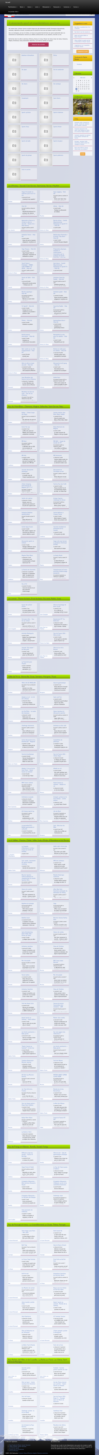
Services (76, 7)
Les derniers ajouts (14, 1448)
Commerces (67, 7)
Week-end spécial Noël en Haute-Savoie (81, 36)
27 (86, 89)
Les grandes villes (13, 11)
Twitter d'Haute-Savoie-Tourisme (17, 1446)
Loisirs (37, 7)
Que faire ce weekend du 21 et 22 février (82, 27)
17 (80, 87)
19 (84, 87)
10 (80, 84)
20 (86, 87)
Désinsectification (13, 1450)
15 (76, 87)
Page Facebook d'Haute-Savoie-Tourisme (19, 1445)
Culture (29, 7)
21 (88, 87)
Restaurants (57, 7)
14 (88, 84)
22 (76, 89)
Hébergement (47, 7)
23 (78, 89)
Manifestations (12, 7)
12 (84, 84)
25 (82, 89)
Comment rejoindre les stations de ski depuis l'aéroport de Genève (82, 136)
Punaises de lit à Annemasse (16, 1449)
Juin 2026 (82, 77)
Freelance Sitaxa (23, 1453)
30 (78, 91)
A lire (82, 154)
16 (78, 87)
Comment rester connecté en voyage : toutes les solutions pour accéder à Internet (82, 124)
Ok (91, 14)
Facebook (79, 64)
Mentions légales (32, 1453)
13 (86, 84)
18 (82, 87)
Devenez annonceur (43, 1453)
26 (84, 89)
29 (76, 91)
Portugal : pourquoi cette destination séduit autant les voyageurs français (82, 143)
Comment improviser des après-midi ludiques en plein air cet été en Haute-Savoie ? (82, 130)
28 (88, 89)
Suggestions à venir (83, 51)
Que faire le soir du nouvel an (82, 32)
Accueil (8, 2)
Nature (22, 7)
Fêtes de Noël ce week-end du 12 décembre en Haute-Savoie (82, 41)
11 (82, 84)
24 (80, 89)
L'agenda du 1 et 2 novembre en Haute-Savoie (82, 46)
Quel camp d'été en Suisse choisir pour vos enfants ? (81, 148)
